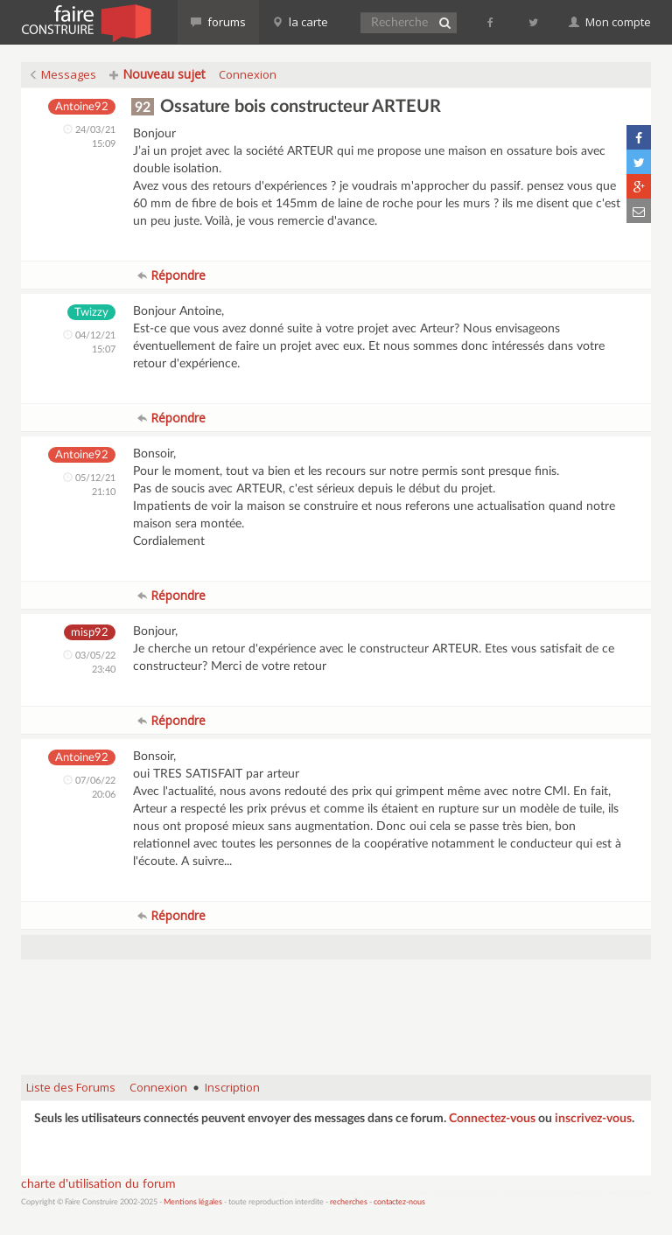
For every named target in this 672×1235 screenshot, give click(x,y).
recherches (349, 1202)
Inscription (232, 1087)
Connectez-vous (492, 1119)
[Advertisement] (339, 1017)
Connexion (247, 74)
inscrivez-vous (593, 1119)
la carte (300, 22)
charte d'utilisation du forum (98, 1184)
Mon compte (610, 22)
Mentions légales (193, 1202)
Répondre (171, 275)
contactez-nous (399, 1202)
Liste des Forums (71, 1087)
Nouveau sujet (157, 74)
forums (218, 22)
